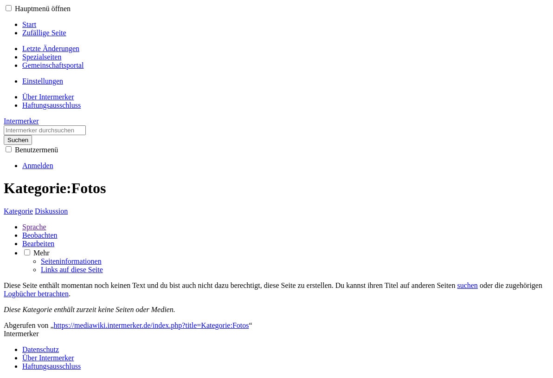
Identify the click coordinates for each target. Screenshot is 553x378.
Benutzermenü (36, 150)
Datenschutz (40, 349)
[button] (9, 8)
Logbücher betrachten (36, 294)
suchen (467, 285)
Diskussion (51, 211)
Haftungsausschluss (51, 366)
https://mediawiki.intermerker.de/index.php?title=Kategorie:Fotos (151, 325)
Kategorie (18, 211)
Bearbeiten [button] (38, 244)
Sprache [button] (34, 227)
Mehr (41, 253)
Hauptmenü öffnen (43, 9)
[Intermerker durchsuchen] (45, 130)
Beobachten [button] (40, 235)
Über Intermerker (48, 358)
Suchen (17, 140)
